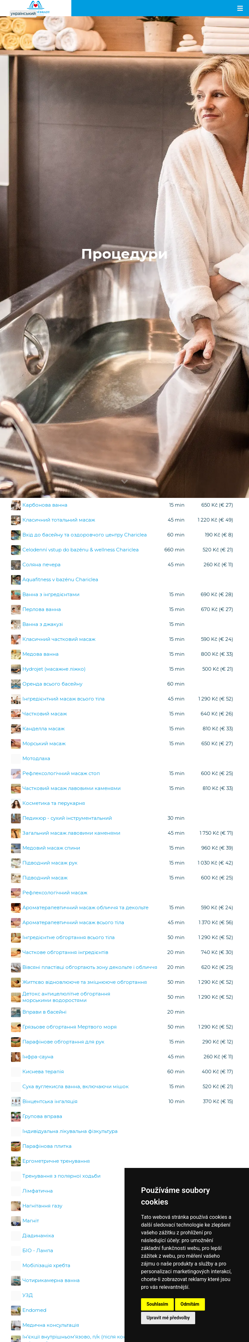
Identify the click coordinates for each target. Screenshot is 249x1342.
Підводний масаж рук (49, 863)
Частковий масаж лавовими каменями (71, 788)
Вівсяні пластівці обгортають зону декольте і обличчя (89, 967)
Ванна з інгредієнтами (50, 594)
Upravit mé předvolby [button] (168, 1317)
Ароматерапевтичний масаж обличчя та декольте (85, 907)
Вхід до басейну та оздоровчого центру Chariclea (84, 535)
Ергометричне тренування (56, 1161)
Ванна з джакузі (42, 624)
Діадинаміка (38, 1235)
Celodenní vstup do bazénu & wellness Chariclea (80, 549)
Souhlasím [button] (157, 1304)
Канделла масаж (43, 728)
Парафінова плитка (47, 1146)
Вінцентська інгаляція (49, 1101)
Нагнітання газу (42, 1206)
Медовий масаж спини (51, 848)
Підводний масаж (44, 878)
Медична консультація (50, 1325)
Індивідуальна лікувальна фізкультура (70, 1131)
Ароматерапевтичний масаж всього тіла (73, 922)
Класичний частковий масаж (58, 639)
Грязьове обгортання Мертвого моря (69, 1027)
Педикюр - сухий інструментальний (67, 818)
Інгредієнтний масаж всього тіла (63, 699)
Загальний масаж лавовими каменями (71, 833)
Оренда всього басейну (52, 684)
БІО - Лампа (37, 1250)
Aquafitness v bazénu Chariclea (60, 579)
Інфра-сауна (37, 1056)
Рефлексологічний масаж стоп (61, 773)
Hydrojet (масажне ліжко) (54, 669)
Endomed (34, 1310)
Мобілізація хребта (46, 1265)
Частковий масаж (44, 714)
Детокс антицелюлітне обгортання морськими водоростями (66, 997)
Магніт (30, 1220)
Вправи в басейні (44, 1012)
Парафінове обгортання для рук (63, 1042)
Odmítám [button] (190, 1304)
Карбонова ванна (44, 505)
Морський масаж (43, 743)
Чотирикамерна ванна (51, 1280)
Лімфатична (37, 1191)
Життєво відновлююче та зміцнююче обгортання (84, 982)
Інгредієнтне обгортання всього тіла (68, 937)
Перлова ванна (41, 609)
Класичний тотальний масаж (58, 520)
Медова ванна (40, 654)
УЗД (27, 1295)
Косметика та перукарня (53, 803)
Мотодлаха (36, 758)
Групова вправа (42, 1116)
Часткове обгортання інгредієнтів (65, 952)
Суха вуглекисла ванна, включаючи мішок (75, 1086)
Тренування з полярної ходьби (61, 1176)
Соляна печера (41, 564)
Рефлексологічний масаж (54, 892)
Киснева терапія (43, 1071)
